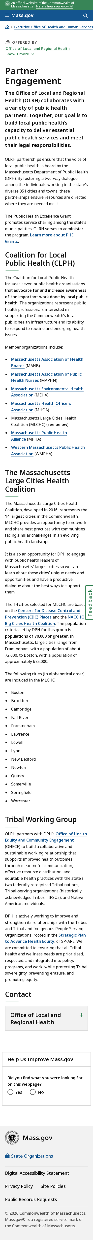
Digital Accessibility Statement (37, 1173)
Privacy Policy (19, 1186)
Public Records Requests (31, 1199)
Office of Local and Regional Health (37, 48)
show (17, 53)
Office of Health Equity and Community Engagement (46, 837)
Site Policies (53, 1186)
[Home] (7, 27)
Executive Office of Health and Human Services (53, 27)
